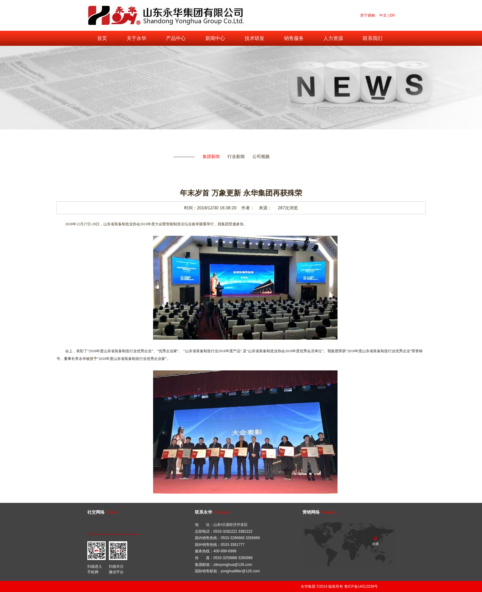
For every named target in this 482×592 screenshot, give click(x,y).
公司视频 (261, 156)
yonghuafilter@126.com (240, 571)
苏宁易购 (367, 15)
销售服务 (294, 38)
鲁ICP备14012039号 (361, 586)
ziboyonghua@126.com (232, 564)
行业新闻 (236, 156)
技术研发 (254, 38)
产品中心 (176, 38)
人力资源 (333, 38)
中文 (383, 15)
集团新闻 (211, 156)
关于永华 (136, 38)
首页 (102, 38)
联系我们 (372, 38)
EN (392, 15)
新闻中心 (215, 38)
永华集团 (308, 586)
